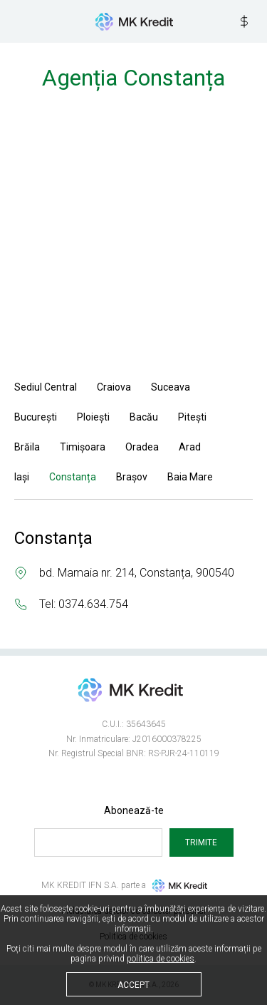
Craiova (114, 387)
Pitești (192, 417)
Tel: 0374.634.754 (83, 604)
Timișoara (82, 447)
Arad (190, 447)
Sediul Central (45, 387)
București (35, 417)
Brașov (131, 477)
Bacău (144, 417)
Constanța (72, 477)
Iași (21, 477)
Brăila (27, 447)
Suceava (170, 387)
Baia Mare (190, 477)
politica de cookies (160, 959)
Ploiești (93, 417)
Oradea (142, 447)
